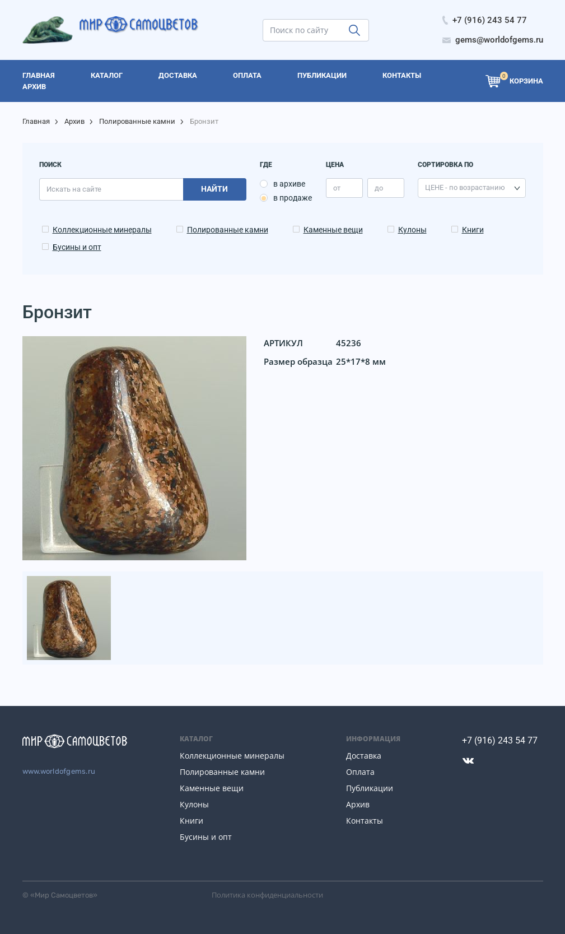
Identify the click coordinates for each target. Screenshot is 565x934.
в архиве (289, 183)
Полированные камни (137, 121)
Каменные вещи (333, 229)
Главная (36, 121)
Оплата (360, 771)
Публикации (369, 788)
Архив (74, 121)
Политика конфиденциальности (267, 895)
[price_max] (385, 188)
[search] (316, 30)
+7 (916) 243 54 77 (500, 740)
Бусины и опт (77, 247)
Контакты (364, 820)
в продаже (292, 197)
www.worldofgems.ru (59, 771)
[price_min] (344, 188)
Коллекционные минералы (102, 229)
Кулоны (412, 229)
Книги (473, 229)
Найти (214, 188)
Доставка (363, 755)
